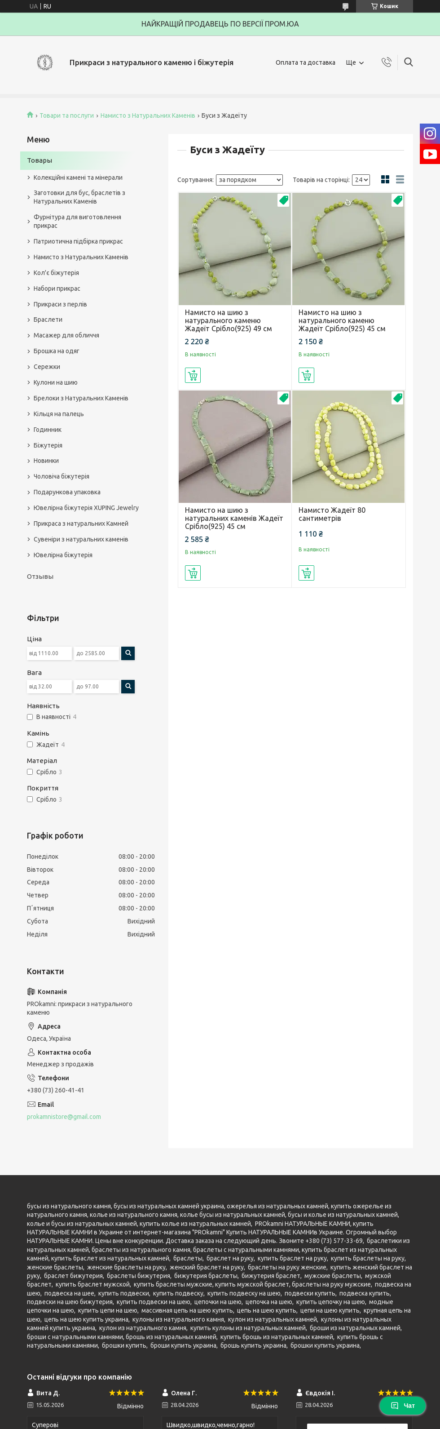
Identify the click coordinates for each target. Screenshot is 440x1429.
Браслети (48, 319)
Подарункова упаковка (67, 492)
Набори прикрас (57, 288)
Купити (193, 375)
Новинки (46, 460)
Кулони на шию (56, 382)
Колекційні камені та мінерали (78, 177)
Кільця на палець (59, 413)
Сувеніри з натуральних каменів (81, 539)
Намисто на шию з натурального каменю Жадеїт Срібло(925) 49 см (228, 320)
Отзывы (40, 576)
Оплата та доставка (305, 62)
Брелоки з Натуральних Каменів (81, 398)
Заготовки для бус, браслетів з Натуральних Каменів (79, 197)
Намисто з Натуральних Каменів (148, 115)
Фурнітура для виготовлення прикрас (77, 221)
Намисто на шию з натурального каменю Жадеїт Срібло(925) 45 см (342, 320)
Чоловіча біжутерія (61, 476)
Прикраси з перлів (60, 304)
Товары (39, 160)
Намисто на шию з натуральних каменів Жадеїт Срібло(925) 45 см (234, 518)
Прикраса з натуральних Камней (81, 523)
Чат (403, 1406)
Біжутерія (48, 445)
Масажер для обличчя (66, 335)
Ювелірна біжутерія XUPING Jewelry (86, 507)
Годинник (48, 429)
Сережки (47, 366)
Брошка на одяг (56, 351)
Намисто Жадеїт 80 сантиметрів (332, 514)
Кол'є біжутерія (56, 272)
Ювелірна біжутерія (63, 555)
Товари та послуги (67, 115)
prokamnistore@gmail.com (64, 1116)
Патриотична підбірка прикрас (78, 241)
